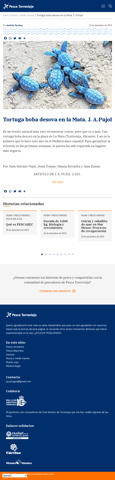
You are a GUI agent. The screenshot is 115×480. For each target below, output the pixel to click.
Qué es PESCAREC (19, 224)
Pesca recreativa (15, 346)
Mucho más (12, 362)
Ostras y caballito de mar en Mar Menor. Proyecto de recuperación (94, 226)
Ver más (57, 182)
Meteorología (13, 365)
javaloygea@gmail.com (18, 381)
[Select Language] (14, 475)
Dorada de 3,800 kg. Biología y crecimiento (56, 224)
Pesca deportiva (15, 350)
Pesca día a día (14, 219)
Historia (10, 354)
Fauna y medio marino (17, 215)
